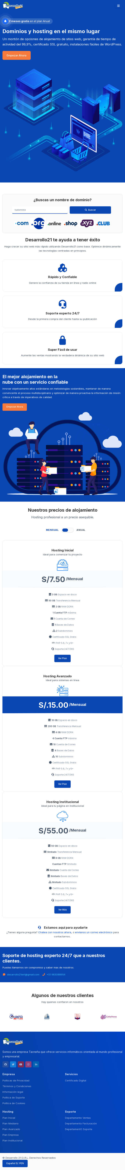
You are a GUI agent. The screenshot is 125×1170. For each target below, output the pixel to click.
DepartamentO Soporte (78, 1129)
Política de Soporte (13, 1097)
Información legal (12, 1091)
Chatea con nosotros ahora (54, 932)
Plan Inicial (8, 1117)
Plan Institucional (12, 1140)
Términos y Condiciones (16, 1086)
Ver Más (62, 909)
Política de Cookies (13, 1103)
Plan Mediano (10, 1123)
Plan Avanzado (11, 1129)
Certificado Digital (75, 1080)
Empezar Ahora (17, 55)
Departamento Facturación (81, 1123)
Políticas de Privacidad (15, 1080)
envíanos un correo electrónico (93, 932)
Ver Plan (62, 658)
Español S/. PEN (15, 1163)
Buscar (90, 210)
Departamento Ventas (78, 1117)
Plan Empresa (10, 1134)
